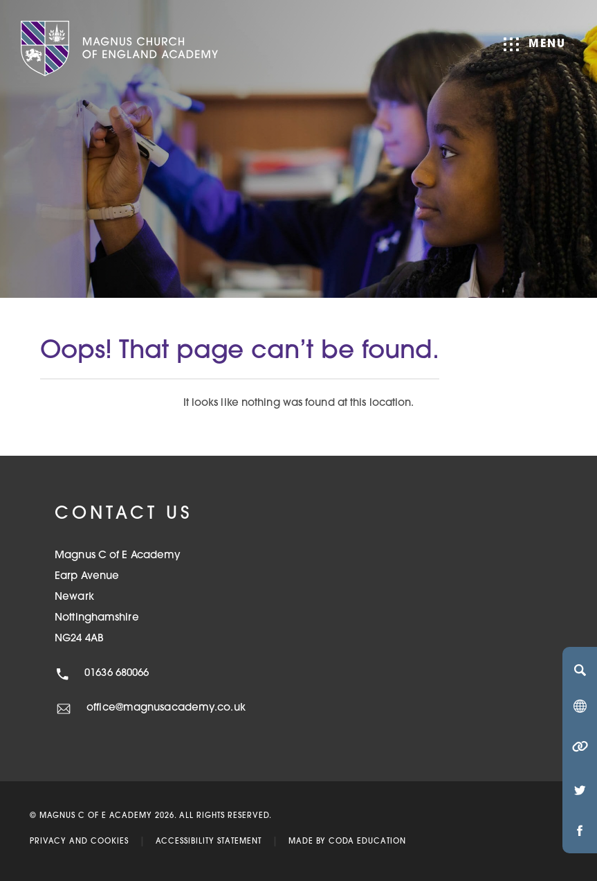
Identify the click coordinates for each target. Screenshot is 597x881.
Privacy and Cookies (79, 842)
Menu (535, 44)
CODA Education (367, 842)
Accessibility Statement (208, 842)
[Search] (579, 669)
